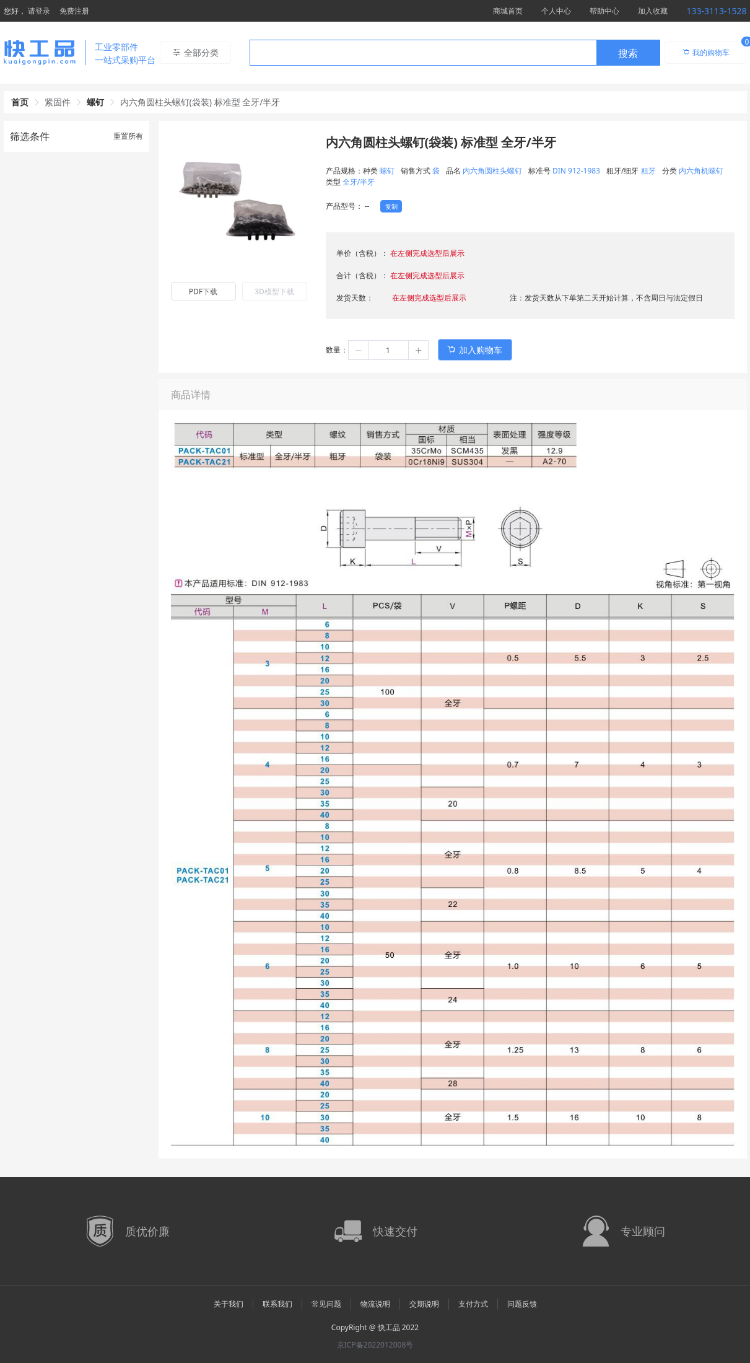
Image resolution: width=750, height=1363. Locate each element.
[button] (358, 350)
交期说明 (424, 1304)
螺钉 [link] (95, 102)
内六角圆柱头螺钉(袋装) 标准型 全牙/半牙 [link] (200, 102)
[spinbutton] (388, 350)
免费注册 (74, 11)
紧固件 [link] (58, 102)
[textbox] (423, 53)
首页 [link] (19, 102)
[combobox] (455, 53)
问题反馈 (522, 1304)
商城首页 (508, 11)
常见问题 (326, 1304)
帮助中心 (604, 11)
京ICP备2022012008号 (375, 1344)
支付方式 (473, 1304)
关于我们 (228, 1304)
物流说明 (375, 1304)
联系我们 (277, 1304)
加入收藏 (653, 11)
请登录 (39, 11)
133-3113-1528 (716, 11)
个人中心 (556, 11)
